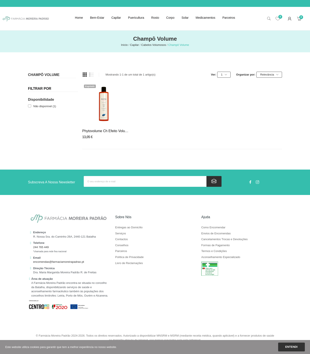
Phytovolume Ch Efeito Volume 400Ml (105, 131)
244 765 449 (41, 247)
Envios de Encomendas (216, 233)
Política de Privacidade (129, 257)
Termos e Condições (214, 251)
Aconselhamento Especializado (220, 257)
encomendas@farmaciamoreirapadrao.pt (58, 261)
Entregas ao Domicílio (129, 227)
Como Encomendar (213, 227)
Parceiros (121, 251)
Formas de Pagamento (215, 245)
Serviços (120, 233)
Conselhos (121, 245)
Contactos (121, 239)
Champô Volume (43, 75)
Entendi (291, 346)
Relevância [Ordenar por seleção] (269, 74)
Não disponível (44, 106)
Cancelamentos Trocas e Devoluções (224, 239)
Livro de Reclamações (129, 263)
